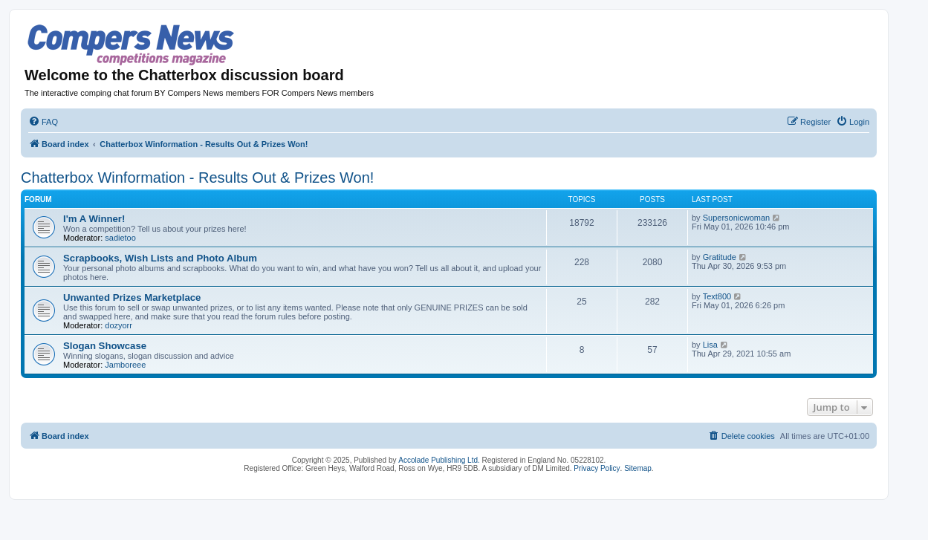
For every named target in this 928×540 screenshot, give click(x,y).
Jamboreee (125, 364)
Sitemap (638, 468)
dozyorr (118, 325)
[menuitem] (43, 122)
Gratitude (719, 257)
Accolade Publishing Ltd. (439, 460)
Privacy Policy (597, 468)
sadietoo (120, 237)
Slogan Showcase (104, 345)
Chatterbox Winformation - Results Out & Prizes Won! (197, 177)
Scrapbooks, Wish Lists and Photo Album (160, 258)
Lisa (710, 344)
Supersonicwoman (736, 217)
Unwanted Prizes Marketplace (132, 297)
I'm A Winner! (94, 218)
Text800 (717, 296)
